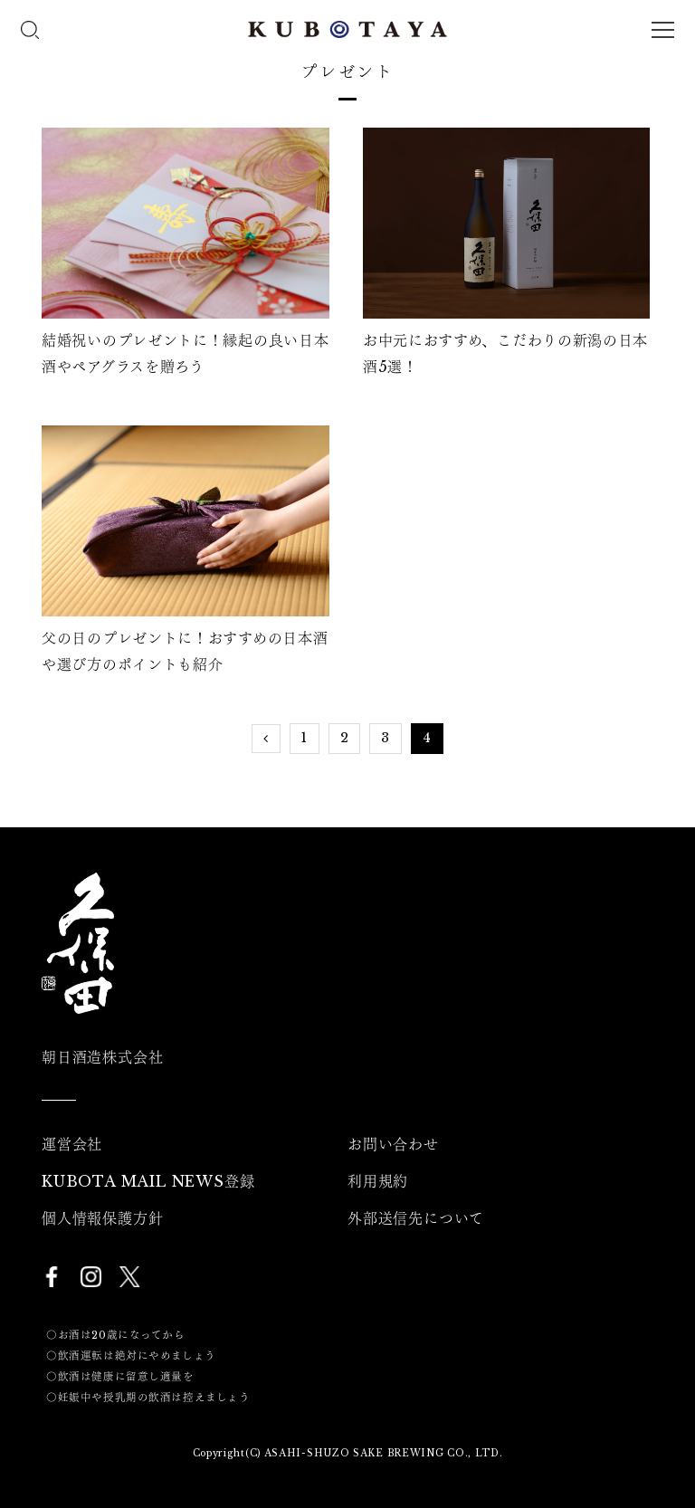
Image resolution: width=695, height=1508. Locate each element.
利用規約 (378, 1181)
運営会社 (72, 1144)
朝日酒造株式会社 (102, 1057)
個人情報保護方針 (102, 1218)
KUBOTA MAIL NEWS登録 (148, 1181)
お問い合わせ (393, 1144)
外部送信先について (416, 1218)
